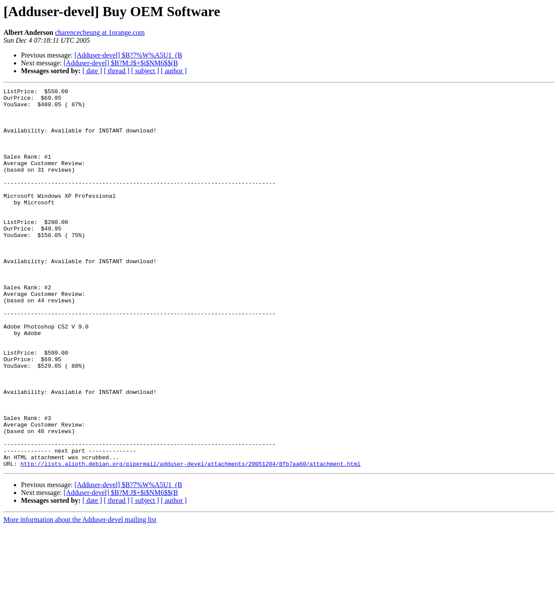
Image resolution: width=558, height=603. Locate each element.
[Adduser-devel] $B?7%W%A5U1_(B (128, 55)
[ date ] (92, 71)
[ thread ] (116, 71)
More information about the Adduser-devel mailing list (80, 595)
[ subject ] (145, 71)
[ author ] (174, 71)
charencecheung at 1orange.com (100, 32)
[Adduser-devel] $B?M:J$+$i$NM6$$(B (121, 63)
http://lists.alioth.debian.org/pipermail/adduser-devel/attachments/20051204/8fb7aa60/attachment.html (190, 539)
